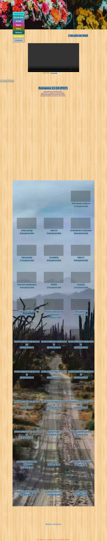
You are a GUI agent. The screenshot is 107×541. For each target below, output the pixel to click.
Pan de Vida (18, 17)
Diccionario (18, 36)
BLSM (18, 21)
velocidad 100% (46, 72)
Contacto (18, 40)
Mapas (18, 25)
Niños (18, 29)
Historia (18, 32)
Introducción (18, 14)
